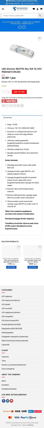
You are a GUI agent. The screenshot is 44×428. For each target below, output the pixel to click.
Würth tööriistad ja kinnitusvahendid (15, 341)
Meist (4, 381)
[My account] (37, 9)
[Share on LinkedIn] (22, 105)
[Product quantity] (6, 92)
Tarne (4, 361)
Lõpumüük (5, 345)
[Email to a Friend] (14, 105)
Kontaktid (5, 385)
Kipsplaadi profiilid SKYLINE (12, 329)
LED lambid (6, 304)
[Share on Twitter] (11, 105)
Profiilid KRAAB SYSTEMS (11, 325)
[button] (3, 9)
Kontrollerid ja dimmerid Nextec (22, 23)
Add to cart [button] (11, 267)
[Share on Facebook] (7, 105)
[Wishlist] (34, 9)
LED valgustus (7, 296)
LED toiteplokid (7, 316)
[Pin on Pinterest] (18, 105)
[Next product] (20, 27)
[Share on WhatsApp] (3, 105)
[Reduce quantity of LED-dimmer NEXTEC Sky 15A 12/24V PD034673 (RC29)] (3, 92)
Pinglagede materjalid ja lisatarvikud (15, 337)
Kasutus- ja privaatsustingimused (14, 365)
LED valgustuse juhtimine (11, 22)
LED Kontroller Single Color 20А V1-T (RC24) (32, 261)
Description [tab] (7, 117)
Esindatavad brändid (9, 389)
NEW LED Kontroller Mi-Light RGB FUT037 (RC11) (11, 261)
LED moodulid (7, 308)
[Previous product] (24, 27)
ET (37, 4)
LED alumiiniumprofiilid (10, 321)
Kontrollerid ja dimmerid (31, 22)
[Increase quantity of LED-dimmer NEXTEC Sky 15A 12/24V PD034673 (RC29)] (9, 92)
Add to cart (19, 92)
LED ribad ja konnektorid (11, 300)
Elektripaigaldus (7, 333)
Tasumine (5, 357)
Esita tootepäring (8, 369)
